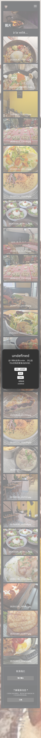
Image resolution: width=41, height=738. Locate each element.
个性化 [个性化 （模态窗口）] (20, 377)
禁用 (20, 373)
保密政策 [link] (21, 381)
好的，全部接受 (20, 369)
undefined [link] (21, 384)
